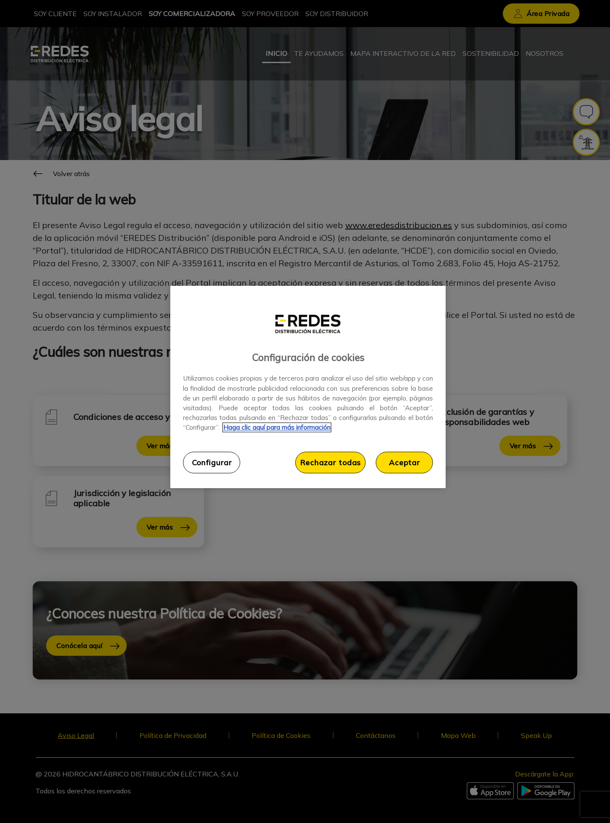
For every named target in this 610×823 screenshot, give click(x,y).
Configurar (212, 462)
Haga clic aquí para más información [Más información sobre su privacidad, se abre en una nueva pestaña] (276, 427)
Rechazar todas (330, 462)
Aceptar (404, 462)
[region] (308, 387)
